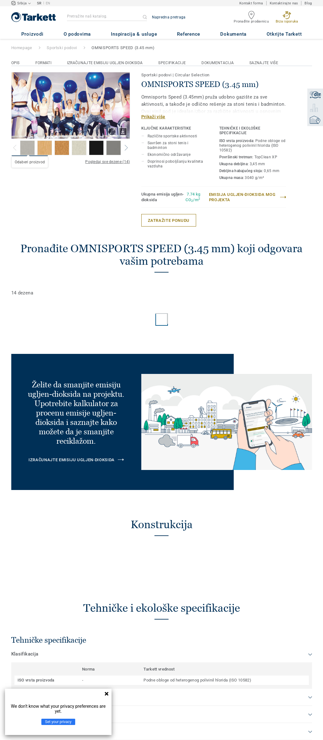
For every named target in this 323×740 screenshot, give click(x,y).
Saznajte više (263, 63)
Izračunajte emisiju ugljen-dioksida (105, 63)
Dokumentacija (217, 63)
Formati (43, 63)
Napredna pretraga (169, 17)
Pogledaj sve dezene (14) (107, 162)
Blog (308, 3)
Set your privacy (58, 722)
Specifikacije (172, 63)
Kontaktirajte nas (284, 3)
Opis (15, 63)
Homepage (21, 47)
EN (48, 3)
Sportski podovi (62, 47)
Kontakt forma (251, 3)
